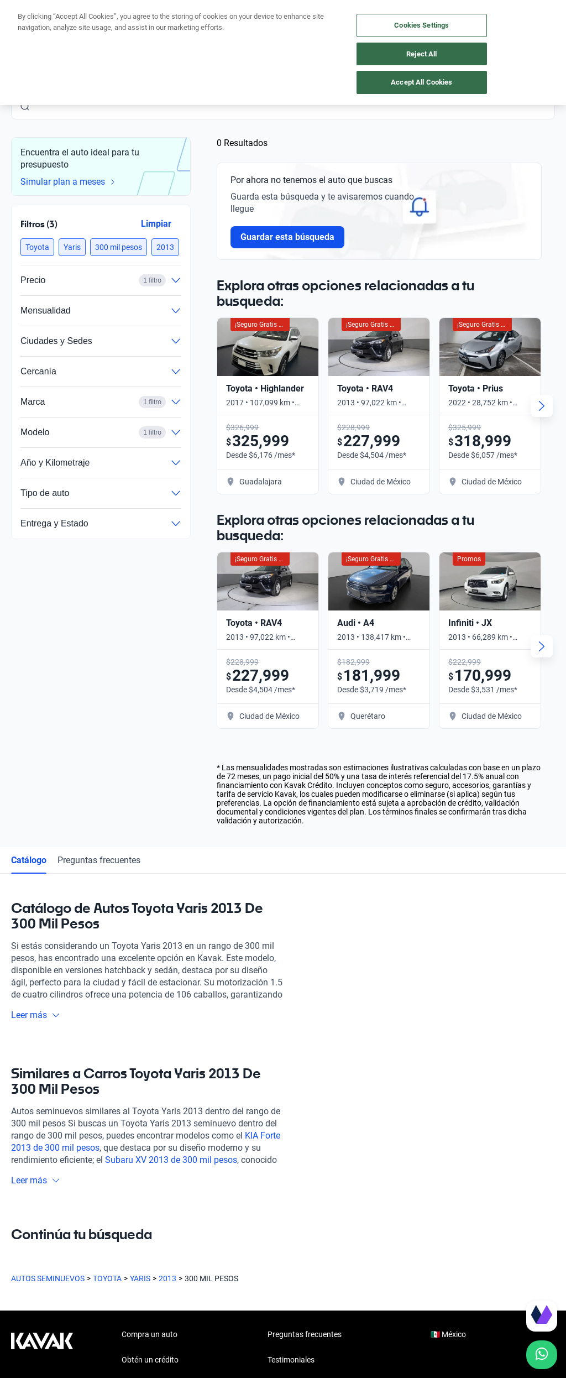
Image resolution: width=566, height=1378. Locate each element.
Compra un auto (149, 1334)
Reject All (421, 54)
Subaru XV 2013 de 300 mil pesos (171, 1160)
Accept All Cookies (421, 82)
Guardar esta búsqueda (287, 237)
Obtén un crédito (150, 1359)
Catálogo (28, 860)
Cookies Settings (421, 25)
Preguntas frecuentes (98, 860)
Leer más (35, 1015)
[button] (37, 247)
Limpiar (156, 223)
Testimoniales (291, 1359)
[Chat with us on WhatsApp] (541, 1355)
